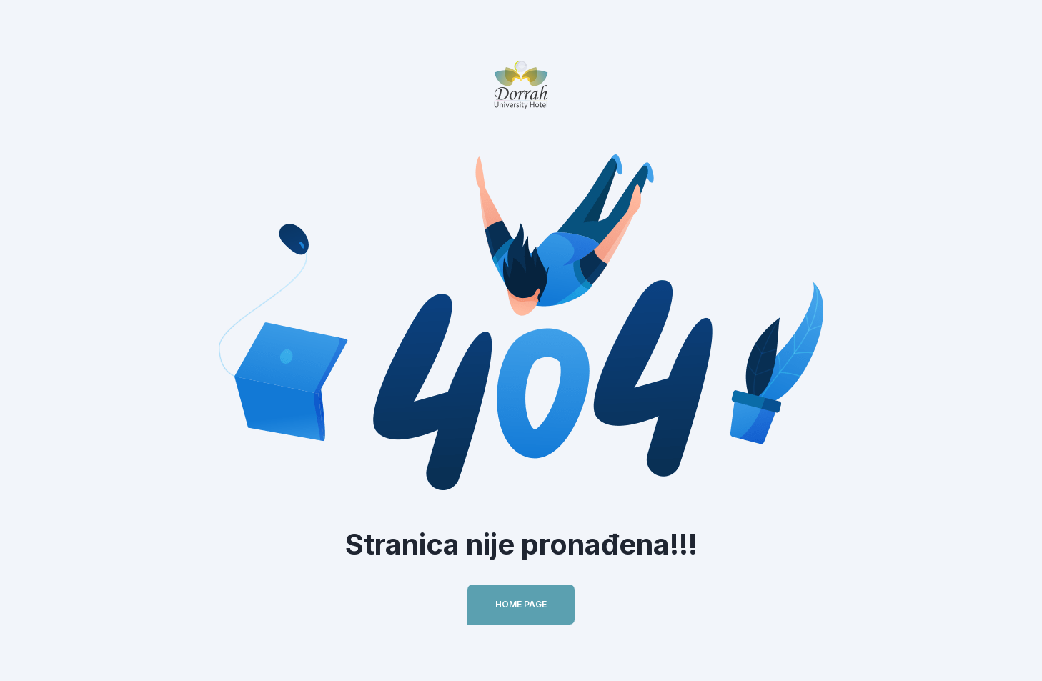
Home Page (521, 604)
